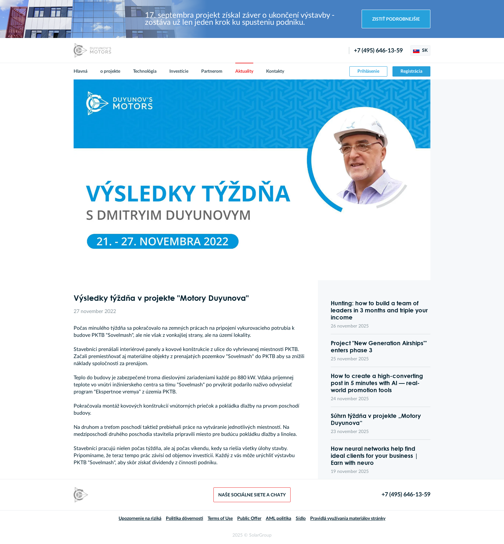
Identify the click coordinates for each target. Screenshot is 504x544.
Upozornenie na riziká (140, 518)
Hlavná (80, 71)
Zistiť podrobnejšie (396, 19)
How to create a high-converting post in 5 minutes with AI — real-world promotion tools (377, 382)
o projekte (110, 71)
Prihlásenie (368, 71)
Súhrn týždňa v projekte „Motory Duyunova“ (376, 419)
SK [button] (420, 50)
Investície (178, 71)
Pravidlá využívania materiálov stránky (347, 518)
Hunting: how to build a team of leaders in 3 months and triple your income (379, 310)
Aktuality (244, 71)
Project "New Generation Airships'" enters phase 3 (379, 346)
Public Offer (249, 518)
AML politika (278, 518)
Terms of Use (220, 518)
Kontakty (275, 71)
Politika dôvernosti (184, 518)
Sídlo (301, 518)
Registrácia (411, 71)
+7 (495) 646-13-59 (378, 51)
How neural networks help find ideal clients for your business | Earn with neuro (374, 455)
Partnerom (211, 71)
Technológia (145, 71)
